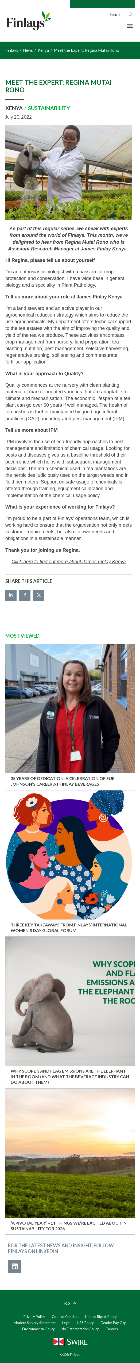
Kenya (14, 108)
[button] (130, 26)
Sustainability (49, 108)
